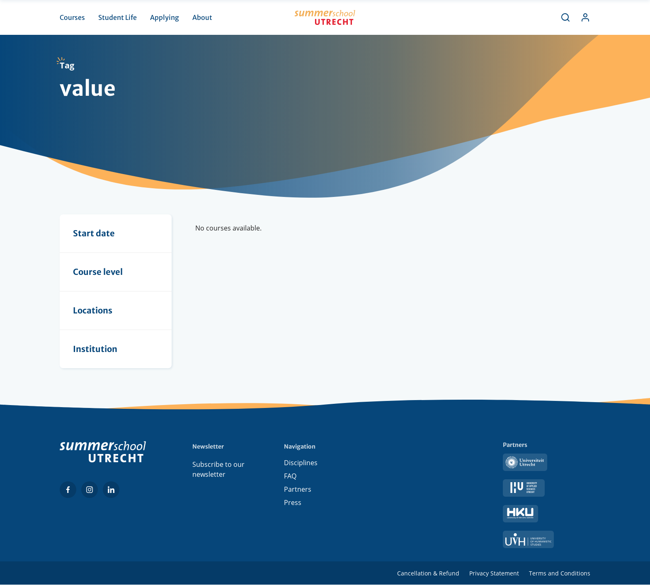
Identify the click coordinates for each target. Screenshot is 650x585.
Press (292, 504)
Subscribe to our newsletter (218, 469)
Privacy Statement (494, 573)
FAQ (290, 477)
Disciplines (301, 464)
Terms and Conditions (559, 573)
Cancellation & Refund (428, 573)
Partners (297, 490)
